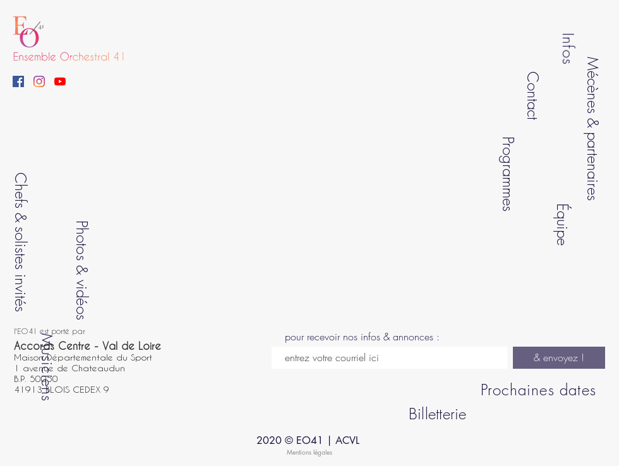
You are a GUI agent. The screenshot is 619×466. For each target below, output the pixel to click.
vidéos (81, 299)
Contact (532, 95)
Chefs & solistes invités (21, 242)
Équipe (562, 224)
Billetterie (438, 413)
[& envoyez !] (559, 358)
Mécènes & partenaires (593, 129)
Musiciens (47, 367)
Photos (81, 240)
